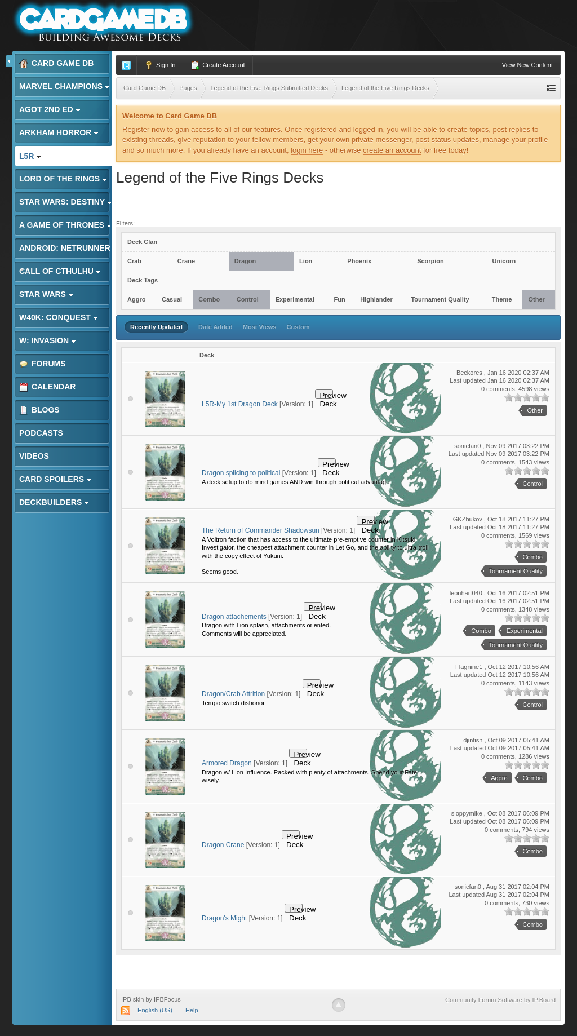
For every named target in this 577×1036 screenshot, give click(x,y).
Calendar (47, 387)
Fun (339, 299)
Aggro (136, 299)
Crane (186, 261)
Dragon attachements (234, 617)
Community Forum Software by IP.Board (500, 1000)
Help (191, 1010)
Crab (134, 261)
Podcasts (41, 432)
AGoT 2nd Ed (50, 109)
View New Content (527, 64)
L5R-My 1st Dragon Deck (240, 404)
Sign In (159, 65)
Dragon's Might (224, 918)
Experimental (295, 299)
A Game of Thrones (65, 224)
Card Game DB (56, 63)
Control (248, 299)
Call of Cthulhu (60, 271)
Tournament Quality (440, 299)
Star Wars (46, 294)
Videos (34, 456)
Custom (298, 327)
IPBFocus (167, 999)
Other (536, 299)
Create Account (217, 65)
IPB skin (132, 999)
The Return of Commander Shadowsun (260, 530)
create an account (392, 150)
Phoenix (359, 261)
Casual (172, 299)
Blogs (39, 410)
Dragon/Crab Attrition (233, 694)
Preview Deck (326, 395)
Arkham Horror (59, 132)
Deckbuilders (54, 502)
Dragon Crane (223, 845)
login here (307, 150)
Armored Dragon (227, 763)
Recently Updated (156, 327)
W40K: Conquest (58, 317)
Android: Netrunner (64, 251)
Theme (502, 299)
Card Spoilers (55, 479)
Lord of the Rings (63, 178)
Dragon (245, 261)
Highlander (376, 299)
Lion (305, 261)
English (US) (154, 1010)
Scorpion (430, 261)
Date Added (215, 327)
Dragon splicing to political (241, 473)
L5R (30, 156)
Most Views (260, 327)
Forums (42, 364)
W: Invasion (47, 340)
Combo (209, 299)
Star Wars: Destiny (65, 201)
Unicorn (504, 261)
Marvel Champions (64, 86)
